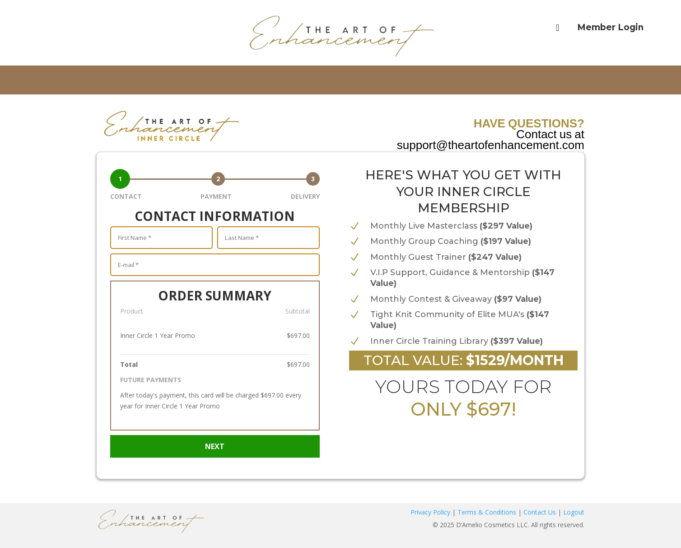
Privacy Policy (430, 512)
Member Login (610, 27)
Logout (573, 512)
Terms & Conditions (486, 512)
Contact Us (539, 512)
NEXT (214, 446)
